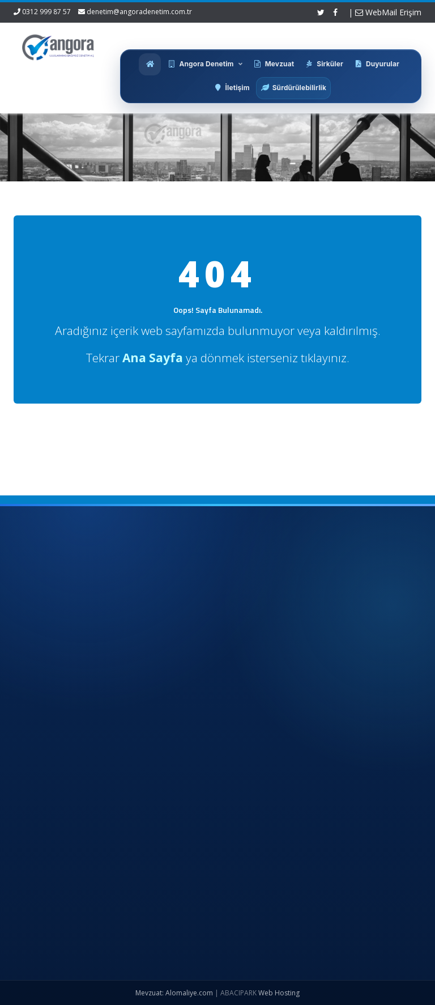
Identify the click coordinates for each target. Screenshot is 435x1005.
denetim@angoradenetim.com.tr (139, 11)
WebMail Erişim (388, 12)
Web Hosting (279, 993)
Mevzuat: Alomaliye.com (174, 993)
